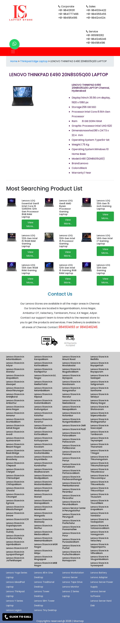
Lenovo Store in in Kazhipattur (43, 370)
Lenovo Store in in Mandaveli (43, 508)
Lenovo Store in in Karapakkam (43, 358)
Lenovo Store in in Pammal (71, 453)
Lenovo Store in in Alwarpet (15, 383)
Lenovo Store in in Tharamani (99, 445)
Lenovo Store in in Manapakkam (43, 502)
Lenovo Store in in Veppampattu (99, 545)
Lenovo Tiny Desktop (45, 610)
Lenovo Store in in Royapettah (99, 364)
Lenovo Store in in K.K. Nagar (45, 377)
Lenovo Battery (98, 572)
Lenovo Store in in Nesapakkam (71, 408)
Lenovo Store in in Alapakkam (15, 377)
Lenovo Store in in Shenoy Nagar (99, 402)
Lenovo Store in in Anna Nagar (15, 408)
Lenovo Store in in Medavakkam (43, 533)
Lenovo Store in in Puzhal (71, 547)
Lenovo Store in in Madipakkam (43, 477)
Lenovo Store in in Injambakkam (15, 543)
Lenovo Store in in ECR (17, 519)
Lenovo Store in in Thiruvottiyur (99, 489)
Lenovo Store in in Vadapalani (99, 520)
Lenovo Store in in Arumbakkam (15, 420)
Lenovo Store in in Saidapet (99, 377)
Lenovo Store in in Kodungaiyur (43, 408)
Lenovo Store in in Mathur (43, 527)
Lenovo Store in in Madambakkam (43, 483)
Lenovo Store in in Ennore (15, 514)
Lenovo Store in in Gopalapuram (15, 524)
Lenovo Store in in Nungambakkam (71, 420)
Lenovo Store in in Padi (74, 429)
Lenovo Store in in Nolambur (71, 414)
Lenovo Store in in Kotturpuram (43, 439)
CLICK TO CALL (17, 616)
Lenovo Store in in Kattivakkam (43, 364)
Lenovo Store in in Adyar (15, 364)
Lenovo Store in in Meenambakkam (43, 539)
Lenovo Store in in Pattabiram (71, 465)
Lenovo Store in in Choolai (15, 489)
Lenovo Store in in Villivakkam (99, 552)
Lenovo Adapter (99, 577)
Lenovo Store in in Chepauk (15, 464)
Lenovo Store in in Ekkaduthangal (15, 508)
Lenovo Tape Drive (72, 582)
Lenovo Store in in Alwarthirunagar (15, 389)
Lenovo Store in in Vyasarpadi (99, 564)
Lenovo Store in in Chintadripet (15, 477)
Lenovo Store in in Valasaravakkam (99, 527)
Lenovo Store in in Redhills (99, 358)
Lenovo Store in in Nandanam (71, 383)
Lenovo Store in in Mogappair (43, 558)
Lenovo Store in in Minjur (43, 552)
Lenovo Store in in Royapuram (99, 370)
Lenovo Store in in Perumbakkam (71, 503)
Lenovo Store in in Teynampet (99, 439)
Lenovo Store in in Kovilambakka (43, 452)
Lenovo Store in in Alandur (15, 370)
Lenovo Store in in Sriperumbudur (99, 414)
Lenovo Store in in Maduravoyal (43, 489)
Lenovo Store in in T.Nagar (99, 452)
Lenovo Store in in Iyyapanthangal (15, 553)
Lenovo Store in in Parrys (71, 459)
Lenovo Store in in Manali (43, 495)
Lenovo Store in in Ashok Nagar (15, 427)
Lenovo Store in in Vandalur (99, 514)
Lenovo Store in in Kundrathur (43, 464)
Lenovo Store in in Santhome (99, 389)
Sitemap (78, 621)
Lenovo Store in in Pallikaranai (71, 447)
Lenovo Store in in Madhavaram (43, 470)
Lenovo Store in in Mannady (43, 520)
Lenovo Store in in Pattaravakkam (71, 472)
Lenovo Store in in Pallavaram (71, 440)
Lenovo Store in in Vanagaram (99, 533)
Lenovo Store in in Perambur (71, 490)
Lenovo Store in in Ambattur (15, 402)
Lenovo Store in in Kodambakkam (43, 402)
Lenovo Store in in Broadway (15, 458)
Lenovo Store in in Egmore (15, 502)
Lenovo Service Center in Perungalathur (74, 509)
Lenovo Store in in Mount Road (71, 358)
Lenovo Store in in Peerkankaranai (71, 484)
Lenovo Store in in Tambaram (99, 433)
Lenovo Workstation (73, 572)
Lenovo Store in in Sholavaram (99, 408)
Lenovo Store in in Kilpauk (43, 395)
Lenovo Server (70, 577)
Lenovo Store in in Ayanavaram (15, 439)
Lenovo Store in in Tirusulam (99, 495)
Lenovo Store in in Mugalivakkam (71, 370)
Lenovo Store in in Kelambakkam (43, 389)
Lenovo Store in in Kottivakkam (43, 433)
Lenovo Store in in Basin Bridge (15, 452)
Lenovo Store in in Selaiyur (99, 395)
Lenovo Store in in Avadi (15, 433)
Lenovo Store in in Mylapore (71, 377)
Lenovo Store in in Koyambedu (43, 458)
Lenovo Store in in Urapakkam (99, 508)
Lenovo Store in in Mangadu (43, 514)
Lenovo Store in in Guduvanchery (15, 537)
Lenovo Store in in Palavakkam (71, 434)
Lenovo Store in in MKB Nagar (45, 564)
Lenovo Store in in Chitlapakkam (15, 483)
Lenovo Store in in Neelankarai (71, 402)
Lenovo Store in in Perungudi (71, 515)
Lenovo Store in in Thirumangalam (99, 458)
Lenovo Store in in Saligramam (99, 383)
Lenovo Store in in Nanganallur (71, 389)
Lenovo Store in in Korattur (43, 420)
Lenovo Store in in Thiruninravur (99, 470)
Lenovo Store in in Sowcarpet (99, 427)
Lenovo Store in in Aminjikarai (15, 395)
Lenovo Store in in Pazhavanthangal (72, 478)
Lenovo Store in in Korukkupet (43, 427)
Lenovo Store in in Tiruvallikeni (99, 502)
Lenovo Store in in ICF (17, 548)
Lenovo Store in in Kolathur (43, 414)
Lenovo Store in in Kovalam (43, 445)
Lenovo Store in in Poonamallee (71, 528)
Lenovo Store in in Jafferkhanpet (15, 559)
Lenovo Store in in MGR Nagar (46, 545)
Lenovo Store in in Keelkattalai (43, 383)
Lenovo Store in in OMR (74, 425)
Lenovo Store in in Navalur (71, 395)
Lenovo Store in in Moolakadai (71, 364)
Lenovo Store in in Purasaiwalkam (71, 540)
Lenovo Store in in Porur (71, 534)
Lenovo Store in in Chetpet (15, 470)
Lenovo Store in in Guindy (15, 530)
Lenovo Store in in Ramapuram (71, 559)
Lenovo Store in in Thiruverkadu (99, 483)
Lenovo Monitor (70, 586)
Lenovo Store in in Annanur (15, 414)
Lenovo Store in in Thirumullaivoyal (99, 464)
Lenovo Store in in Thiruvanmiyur (99, 477)
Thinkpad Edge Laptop (34, 61)
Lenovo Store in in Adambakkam (15, 358)
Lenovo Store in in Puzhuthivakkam (71, 553)
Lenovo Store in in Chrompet (15, 495)
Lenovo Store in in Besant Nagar (15, 445)
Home (14, 61)
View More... (30, 224)
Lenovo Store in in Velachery (99, 539)
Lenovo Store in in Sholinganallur (99, 420)
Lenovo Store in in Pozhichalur (71, 522)
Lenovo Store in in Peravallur (71, 497)
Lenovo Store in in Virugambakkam (99, 558)
